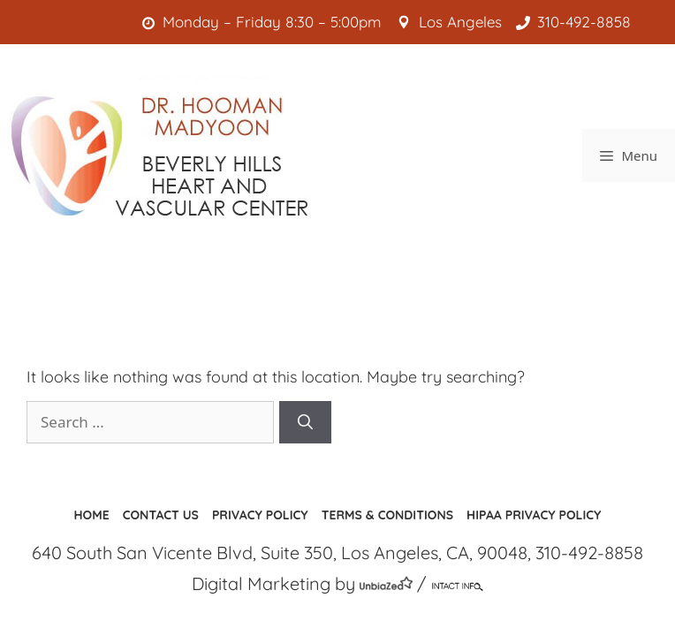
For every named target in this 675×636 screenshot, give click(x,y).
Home (92, 515)
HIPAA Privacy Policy (533, 515)
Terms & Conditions (387, 515)
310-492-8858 (577, 21)
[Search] (305, 422)
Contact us (161, 515)
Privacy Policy (260, 515)
